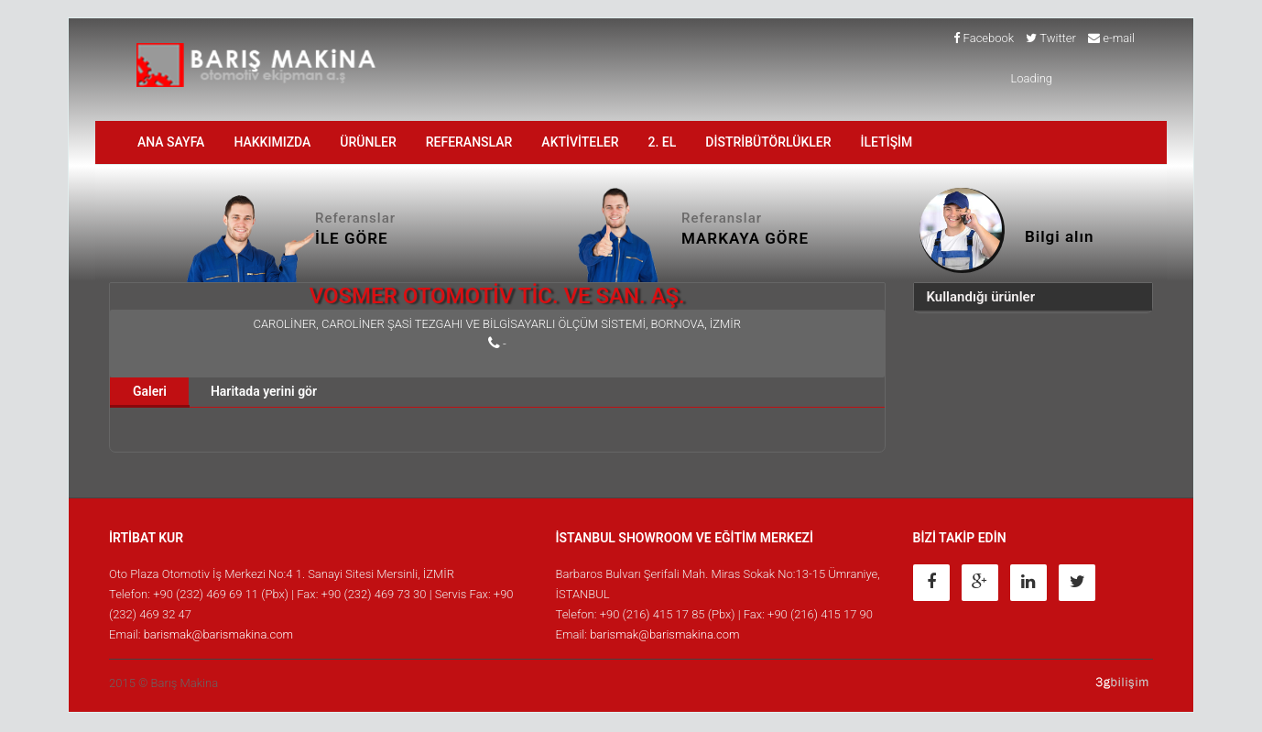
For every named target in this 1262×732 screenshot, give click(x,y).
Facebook (983, 39)
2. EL (662, 143)
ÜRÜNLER (368, 143)
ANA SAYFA (170, 143)
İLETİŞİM (887, 143)
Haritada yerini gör (264, 392)
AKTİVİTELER (579, 143)
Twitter (1051, 39)
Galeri (150, 392)
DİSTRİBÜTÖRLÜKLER (768, 143)
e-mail (1111, 39)
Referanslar (469, 143)
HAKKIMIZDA (272, 143)
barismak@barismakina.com (218, 635)
